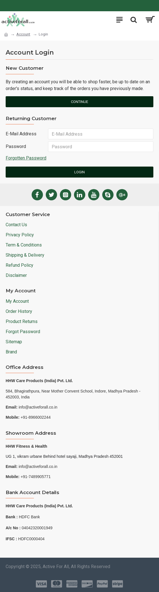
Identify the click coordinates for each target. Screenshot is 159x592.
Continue (79, 102)
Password (16, 146)
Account (23, 34)
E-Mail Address (21, 133)
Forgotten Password (26, 158)
